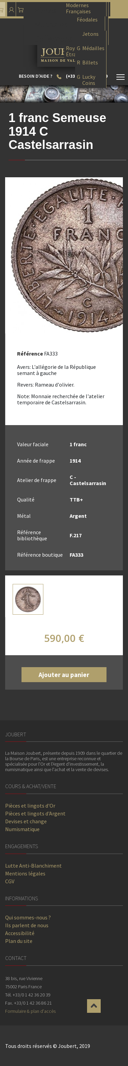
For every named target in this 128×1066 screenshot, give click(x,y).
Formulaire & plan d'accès (30, 1011)
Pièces (45, 9)
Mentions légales (25, 873)
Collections (53, 38)
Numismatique (22, 829)
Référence (30, 353)
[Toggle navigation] (120, 78)
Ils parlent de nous (26, 925)
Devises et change (26, 821)
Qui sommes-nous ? (28, 917)
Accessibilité (19, 933)
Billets (90, 62)
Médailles (93, 48)
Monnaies (50, 23)
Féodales (87, 19)
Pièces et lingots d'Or (30, 805)
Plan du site (18, 940)
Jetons (90, 34)
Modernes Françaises (78, 8)
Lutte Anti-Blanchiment (33, 865)
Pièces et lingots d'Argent (35, 813)
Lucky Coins (88, 80)
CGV (9, 881)
